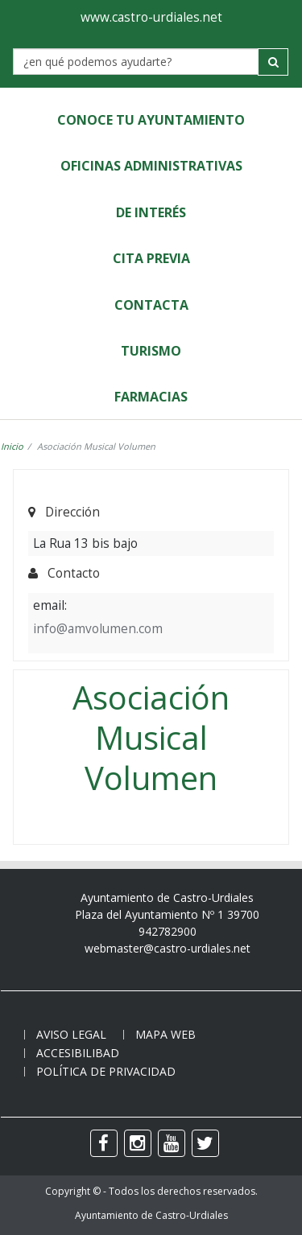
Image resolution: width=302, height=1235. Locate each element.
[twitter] (205, 1143)
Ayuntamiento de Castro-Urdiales (151, 1215)
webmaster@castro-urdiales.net (167, 948)
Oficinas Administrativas (151, 166)
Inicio (12, 446)
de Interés (151, 212)
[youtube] (171, 1143)
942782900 (168, 931)
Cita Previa (151, 258)
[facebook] (104, 1143)
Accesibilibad (77, 1052)
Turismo (151, 351)
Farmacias (151, 396)
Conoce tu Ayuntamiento (151, 120)
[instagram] (137, 1143)
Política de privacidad (106, 1071)
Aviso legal (71, 1034)
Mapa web (165, 1034)
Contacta (151, 305)
